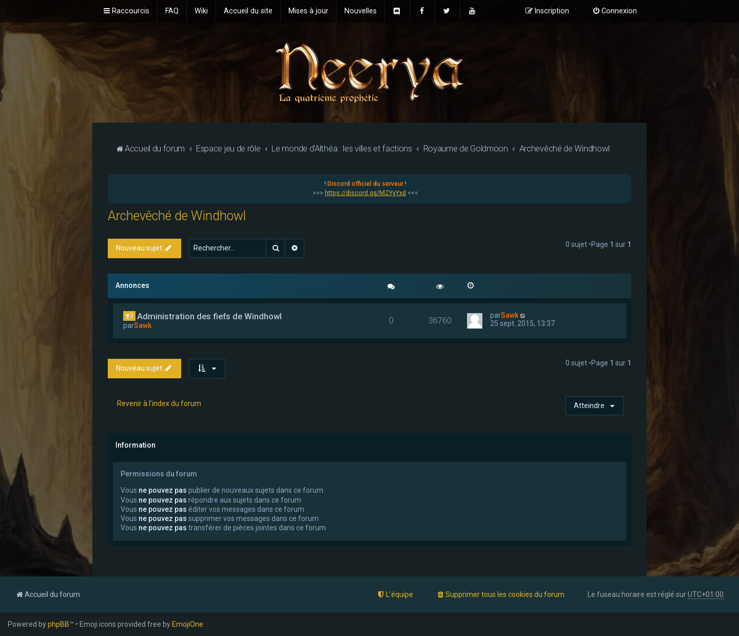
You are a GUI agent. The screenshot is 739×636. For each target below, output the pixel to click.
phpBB (58, 624)
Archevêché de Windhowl (177, 215)
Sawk (142, 325)
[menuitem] (172, 11)
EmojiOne (187, 624)
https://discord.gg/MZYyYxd (365, 193)
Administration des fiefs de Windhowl (209, 316)
